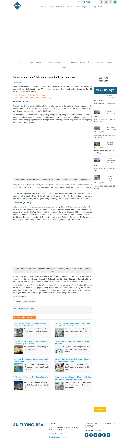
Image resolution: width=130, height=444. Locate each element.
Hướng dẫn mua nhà (55, 62)
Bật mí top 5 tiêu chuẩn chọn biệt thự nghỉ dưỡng (33, 98)
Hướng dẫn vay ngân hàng (102, 62)
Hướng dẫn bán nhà (77, 62)
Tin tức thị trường (34, 62)
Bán (62, 7)
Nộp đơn (100, 409)
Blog (20, 62)
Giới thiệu (51, 7)
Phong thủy (65, 67)
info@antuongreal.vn (59, 437)
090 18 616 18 (89, 2)
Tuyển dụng (92, 7)
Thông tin (84, 7)
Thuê (67, 7)
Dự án (58, 7)
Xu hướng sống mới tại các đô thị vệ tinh (30, 95)
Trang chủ (43, 7)
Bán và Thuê (75, 7)
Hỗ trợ (100, 7)
